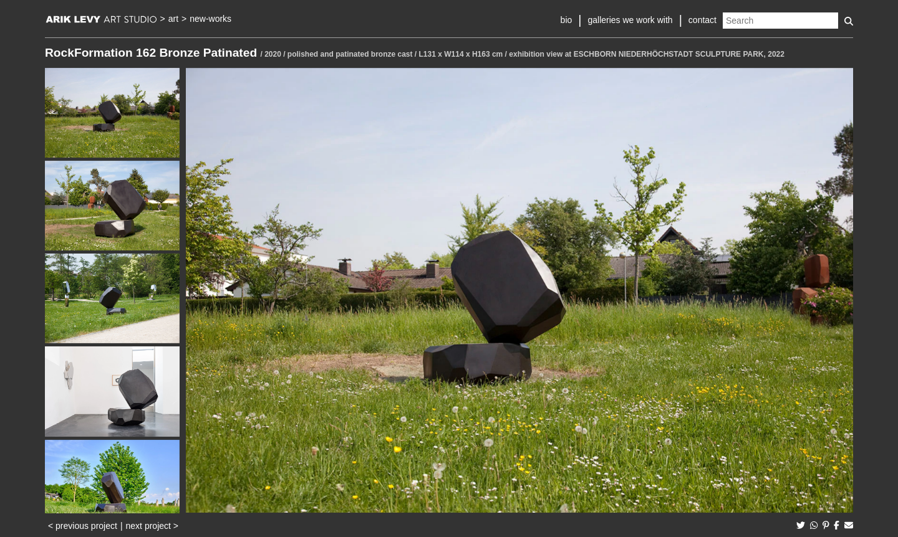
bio (566, 20)
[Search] (780, 20)
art (173, 19)
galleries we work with (629, 20)
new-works (210, 19)
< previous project (82, 526)
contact (702, 20)
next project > (152, 526)
